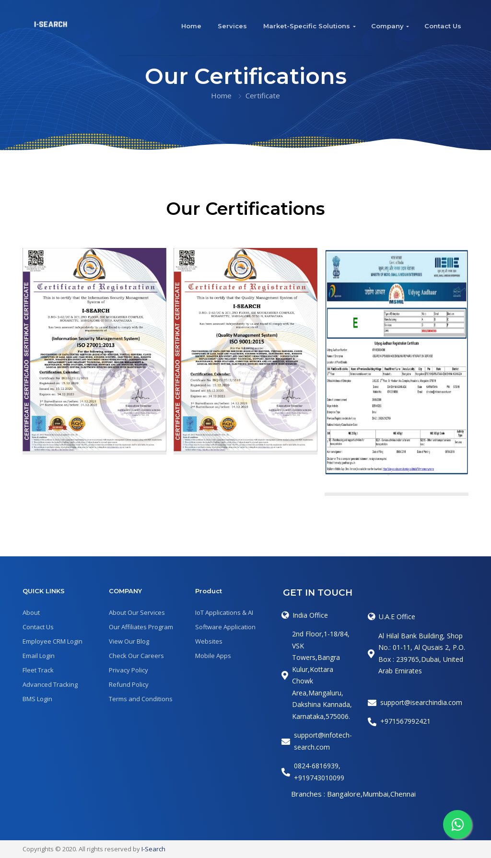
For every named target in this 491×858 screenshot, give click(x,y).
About (31, 612)
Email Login (39, 655)
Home (191, 26)
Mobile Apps (213, 655)
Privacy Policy (128, 670)
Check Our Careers (136, 655)
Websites (208, 641)
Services (232, 26)
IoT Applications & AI (224, 612)
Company (387, 26)
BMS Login (37, 698)
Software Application (225, 627)
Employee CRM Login (52, 641)
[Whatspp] (457, 824)
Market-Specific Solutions (306, 26)
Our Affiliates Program (141, 627)
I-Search (153, 849)
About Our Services (137, 612)
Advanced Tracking (50, 684)
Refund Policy (129, 684)
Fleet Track (38, 670)
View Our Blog (129, 641)
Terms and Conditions (141, 698)
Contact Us (442, 26)
